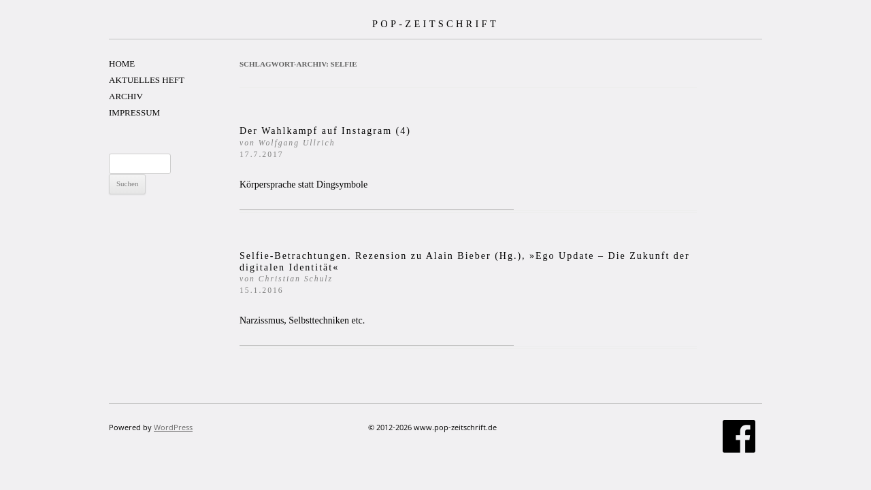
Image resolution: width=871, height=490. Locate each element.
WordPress (173, 427)
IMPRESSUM (134, 112)
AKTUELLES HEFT (146, 80)
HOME (122, 63)
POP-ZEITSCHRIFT (435, 23)
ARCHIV (126, 96)
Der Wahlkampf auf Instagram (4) (325, 142)
